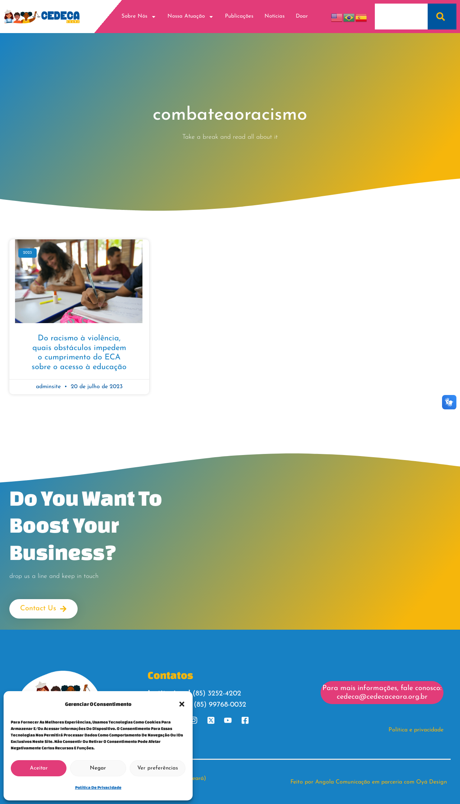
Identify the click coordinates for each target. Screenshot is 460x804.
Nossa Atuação (190, 16)
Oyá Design (431, 782)
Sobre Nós (138, 16)
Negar (98, 768)
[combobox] (401, 16)
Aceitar (39, 768)
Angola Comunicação (342, 782)
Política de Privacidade (98, 787)
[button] (181, 704)
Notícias (274, 16)
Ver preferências (157, 768)
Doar (302, 16)
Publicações (239, 16)
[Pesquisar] (442, 16)
